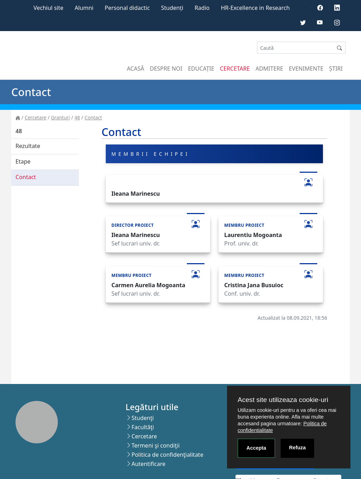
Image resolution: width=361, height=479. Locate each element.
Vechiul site (48, 8)
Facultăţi (142, 427)
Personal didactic (127, 8)
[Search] (295, 48)
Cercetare (235, 68)
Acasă (135, 68)
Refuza (297, 447)
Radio (202, 8)
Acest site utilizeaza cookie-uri (283, 399)
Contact (93, 117)
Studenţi (142, 418)
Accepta (256, 448)
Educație (201, 68)
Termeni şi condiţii (155, 445)
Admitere (269, 68)
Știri (336, 68)
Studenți (172, 8)
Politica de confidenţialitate (167, 455)
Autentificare (148, 464)
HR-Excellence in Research (255, 8)
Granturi (60, 117)
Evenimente (306, 68)
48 (77, 117)
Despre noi (166, 68)
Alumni (84, 8)
